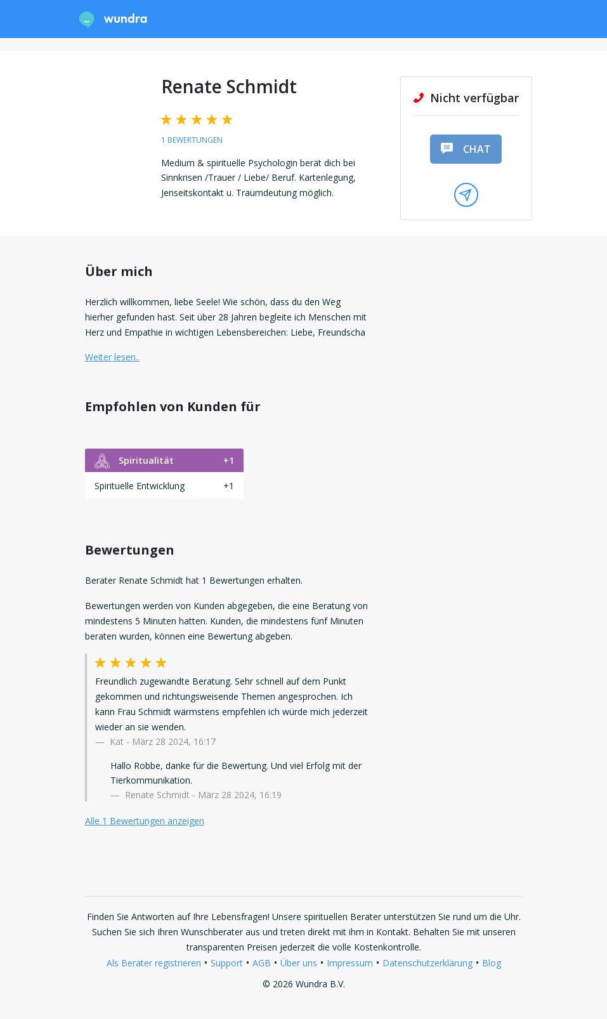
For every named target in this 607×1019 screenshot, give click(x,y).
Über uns (298, 963)
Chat (465, 149)
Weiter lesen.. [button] (112, 357)
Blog (491, 963)
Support (227, 963)
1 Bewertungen (192, 140)
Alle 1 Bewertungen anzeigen (144, 821)
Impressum (350, 963)
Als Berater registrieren (154, 963)
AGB (261, 963)
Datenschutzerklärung (427, 963)
